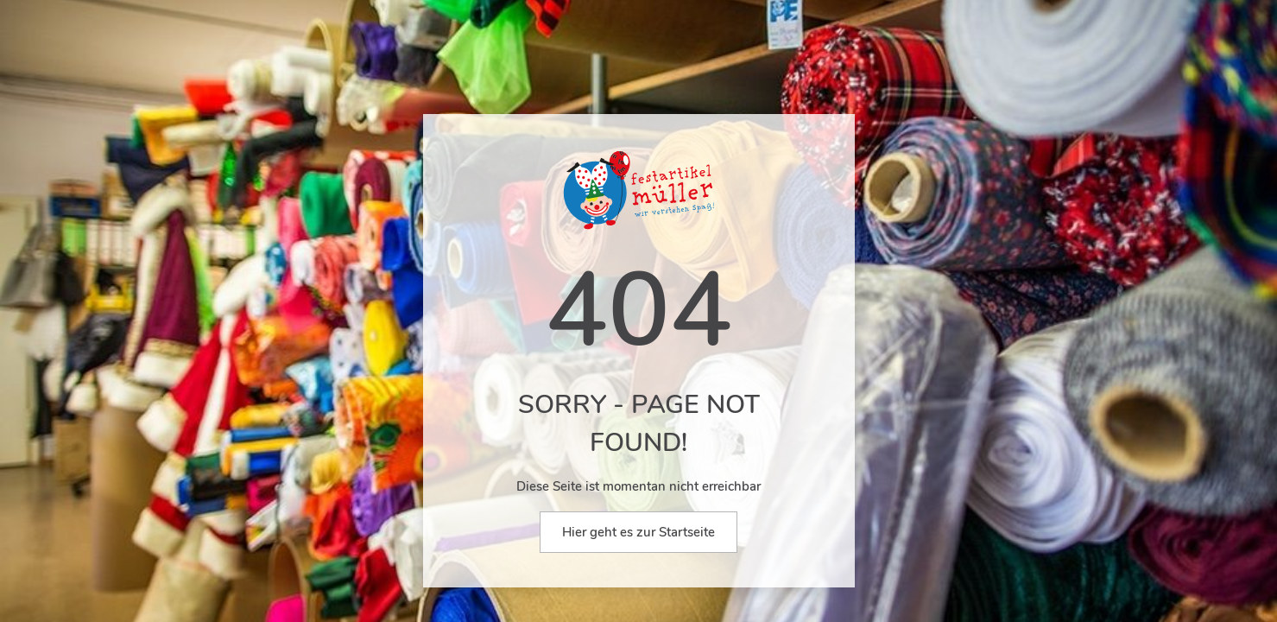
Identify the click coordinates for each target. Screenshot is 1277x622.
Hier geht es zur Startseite (638, 532)
